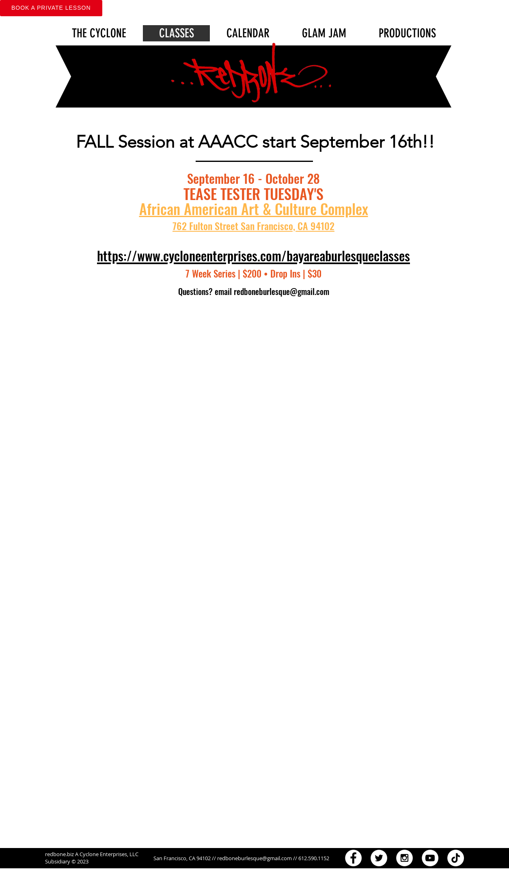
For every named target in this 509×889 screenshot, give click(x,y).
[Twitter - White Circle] (379, 858)
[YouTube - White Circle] (430, 858)
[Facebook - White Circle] (353, 858)
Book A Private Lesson (51, 7)
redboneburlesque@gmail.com (281, 291)
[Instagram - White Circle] (404, 858)
